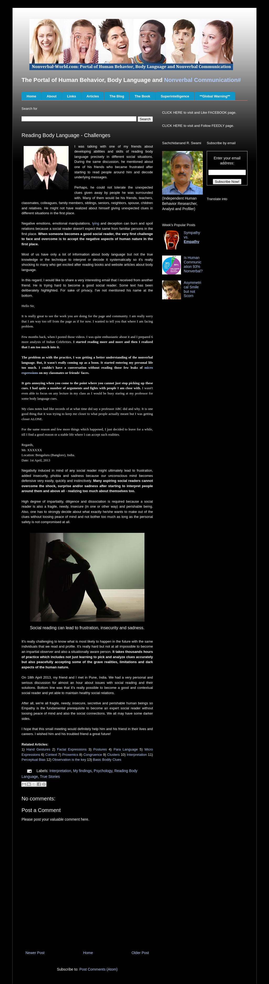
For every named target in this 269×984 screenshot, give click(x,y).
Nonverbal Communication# (202, 80)
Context (51, 755)
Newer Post (34, 953)
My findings (82, 771)
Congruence (92, 755)
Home (31, 96)
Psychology (103, 771)
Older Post (140, 953)
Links (71, 96)
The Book (142, 96)
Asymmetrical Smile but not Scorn (192, 289)
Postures (100, 749)
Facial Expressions (72, 749)
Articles (92, 96)
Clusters (113, 755)
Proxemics (70, 755)
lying (95, 223)
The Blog (117, 96)
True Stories (50, 776)
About (52, 96)
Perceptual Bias (33, 760)
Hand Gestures (38, 749)
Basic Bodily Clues (107, 760)
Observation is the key (69, 760)
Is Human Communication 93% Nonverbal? (193, 264)
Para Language (125, 749)
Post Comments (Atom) (98, 969)
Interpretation (137, 755)
